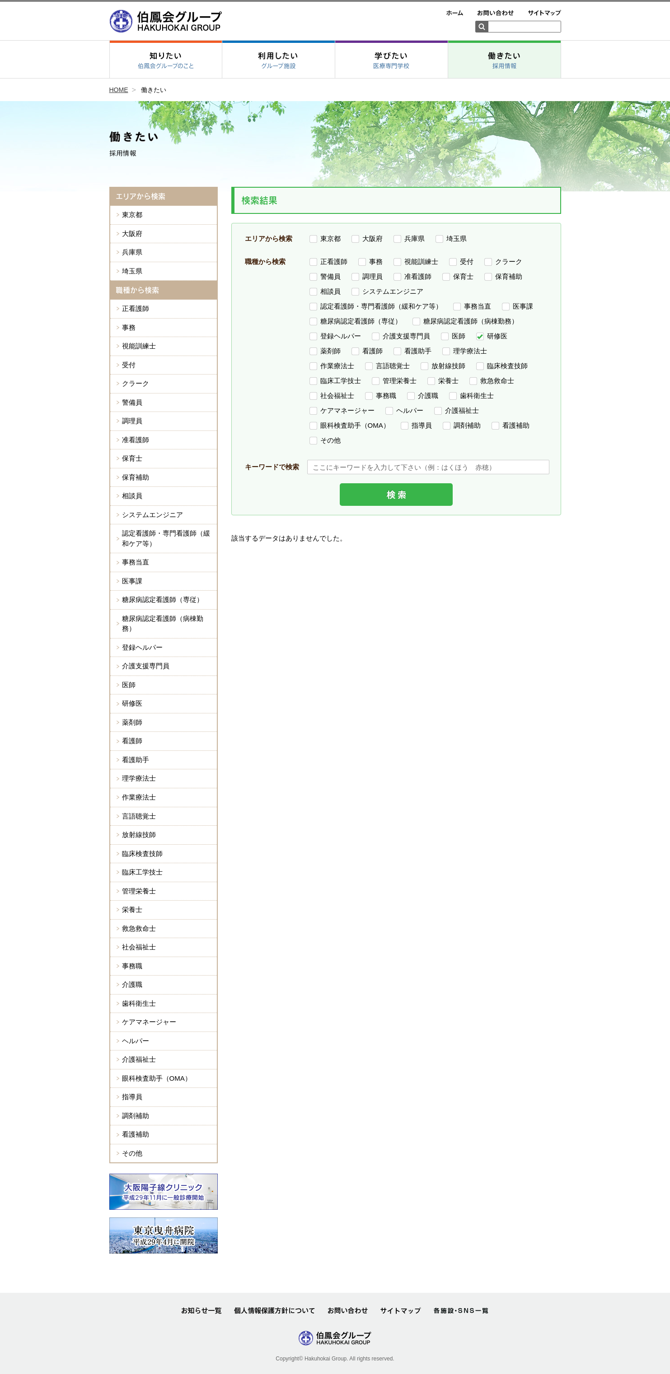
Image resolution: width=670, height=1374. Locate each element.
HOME (118, 89)
